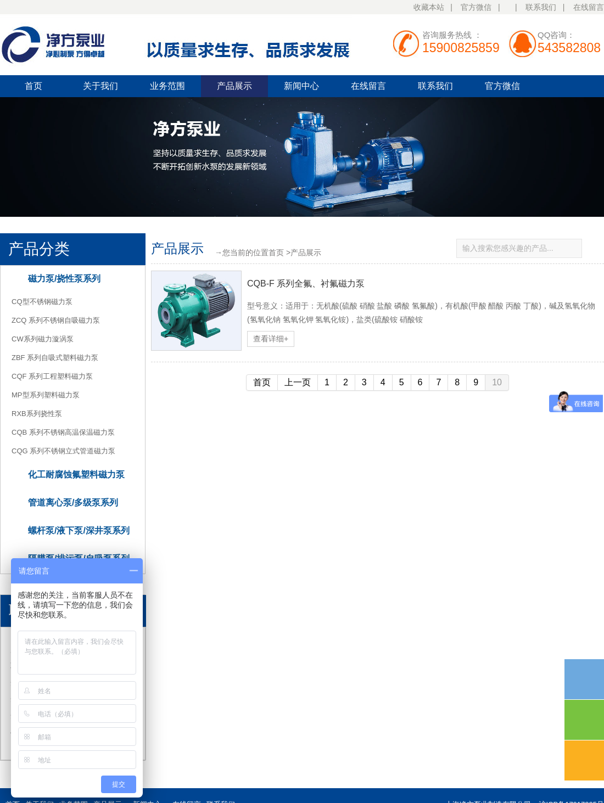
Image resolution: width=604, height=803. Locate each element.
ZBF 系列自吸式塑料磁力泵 (55, 357)
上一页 (297, 382)
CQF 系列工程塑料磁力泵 (52, 376)
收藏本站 (428, 7)
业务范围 (167, 86)
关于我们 (100, 86)
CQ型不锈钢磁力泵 (42, 301)
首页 (33, 86)
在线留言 (588, 7)
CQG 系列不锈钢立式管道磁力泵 (63, 451)
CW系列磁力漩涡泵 (43, 339)
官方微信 (476, 7)
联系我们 (540, 7)
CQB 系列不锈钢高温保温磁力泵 (63, 432)
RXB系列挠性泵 (37, 413)
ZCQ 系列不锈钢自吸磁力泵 (56, 320)
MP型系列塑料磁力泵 (46, 395)
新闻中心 (301, 86)
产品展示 (234, 86)
